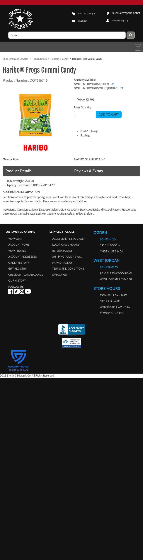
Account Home (18, 244)
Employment (61, 274)
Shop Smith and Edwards (15, 58)
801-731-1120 (108, 239)
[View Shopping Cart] (83, 13)
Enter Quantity (82, 107)
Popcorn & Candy (59, 58)
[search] (67, 35)
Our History (17, 280)
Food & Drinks (40, 58)
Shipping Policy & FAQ (67, 256)
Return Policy (62, 250)
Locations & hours (65, 244)
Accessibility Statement (69, 238)
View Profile (17, 250)
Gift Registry (17, 268)
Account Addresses (22, 256)
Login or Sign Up (120, 20)
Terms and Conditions (68, 268)
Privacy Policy (62, 262)
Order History (18, 262)
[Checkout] (79, 20)
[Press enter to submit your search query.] (131, 35)
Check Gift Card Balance (25, 274)
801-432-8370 (109, 267)
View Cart (15, 238)
